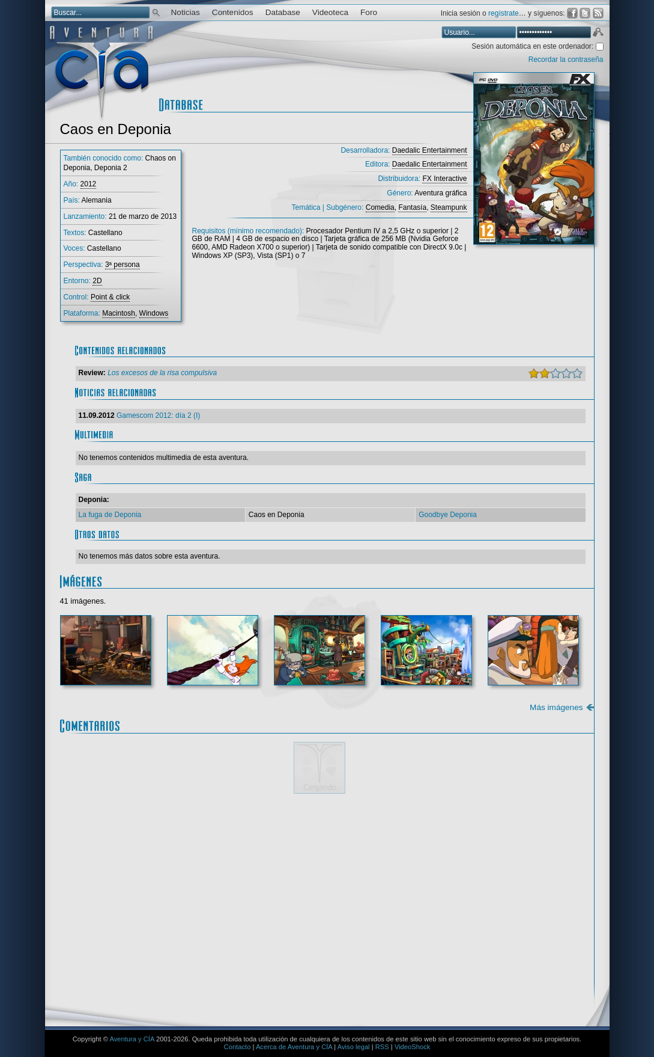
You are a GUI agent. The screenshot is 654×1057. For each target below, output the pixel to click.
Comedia (380, 207)
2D (96, 281)
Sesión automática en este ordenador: (533, 46)
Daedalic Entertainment (429, 150)
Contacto (237, 1046)
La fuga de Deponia (110, 514)
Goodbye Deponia (448, 514)
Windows (154, 313)
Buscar (156, 11)
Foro (368, 12)
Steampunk (449, 207)
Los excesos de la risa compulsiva (162, 373)
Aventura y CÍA (131, 1039)
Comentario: (113, 831)
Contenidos (232, 12)
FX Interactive (444, 178)
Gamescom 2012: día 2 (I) (158, 415)
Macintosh (118, 313)
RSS (382, 1046)
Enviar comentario (550, 982)
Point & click (110, 297)
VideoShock (413, 1046)
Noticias (185, 12)
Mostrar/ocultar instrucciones (240, 815)
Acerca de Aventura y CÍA (294, 1046)
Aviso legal (354, 1046)
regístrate (503, 13)
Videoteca (330, 12)
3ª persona (122, 264)
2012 (88, 184)
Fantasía (412, 207)
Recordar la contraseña (566, 59)
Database (282, 12)
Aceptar (598, 34)
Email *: (105, 943)
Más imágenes (556, 707)
